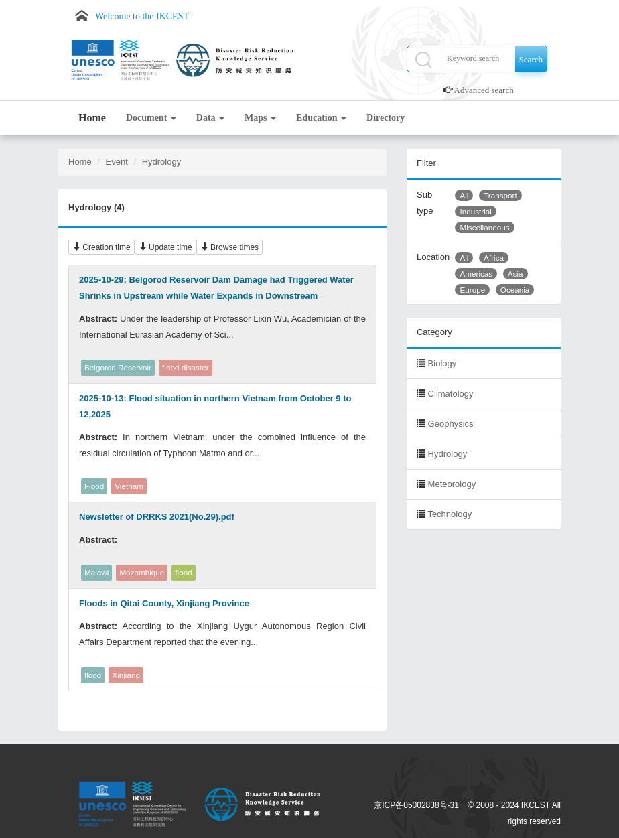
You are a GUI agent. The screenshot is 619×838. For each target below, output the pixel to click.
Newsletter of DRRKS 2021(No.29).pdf (156, 517)
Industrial (475, 211)
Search (531, 59)
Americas (476, 273)
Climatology (451, 394)
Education (321, 118)
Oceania (515, 289)
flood (183, 572)
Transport (500, 195)
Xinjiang (126, 675)
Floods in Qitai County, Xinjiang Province (164, 603)
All (464, 195)
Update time (165, 247)
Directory (385, 118)
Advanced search (484, 90)
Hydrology (162, 162)
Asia (515, 273)
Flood (94, 486)
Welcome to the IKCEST (142, 16)
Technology (449, 514)
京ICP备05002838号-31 (416, 805)
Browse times (229, 247)
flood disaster (185, 367)
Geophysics (451, 424)
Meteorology (452, 484)
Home (92, 117)
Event (117, 162)
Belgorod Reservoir (117, 367)
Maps (260, 118)
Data (210, 118)
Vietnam (129, 486)
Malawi (96, 572)
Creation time (101, 247)
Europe (472, 289)
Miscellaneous (484, 227)
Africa (494, 257)
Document (151, 118)
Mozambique (141, 572)
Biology (442, 363)
